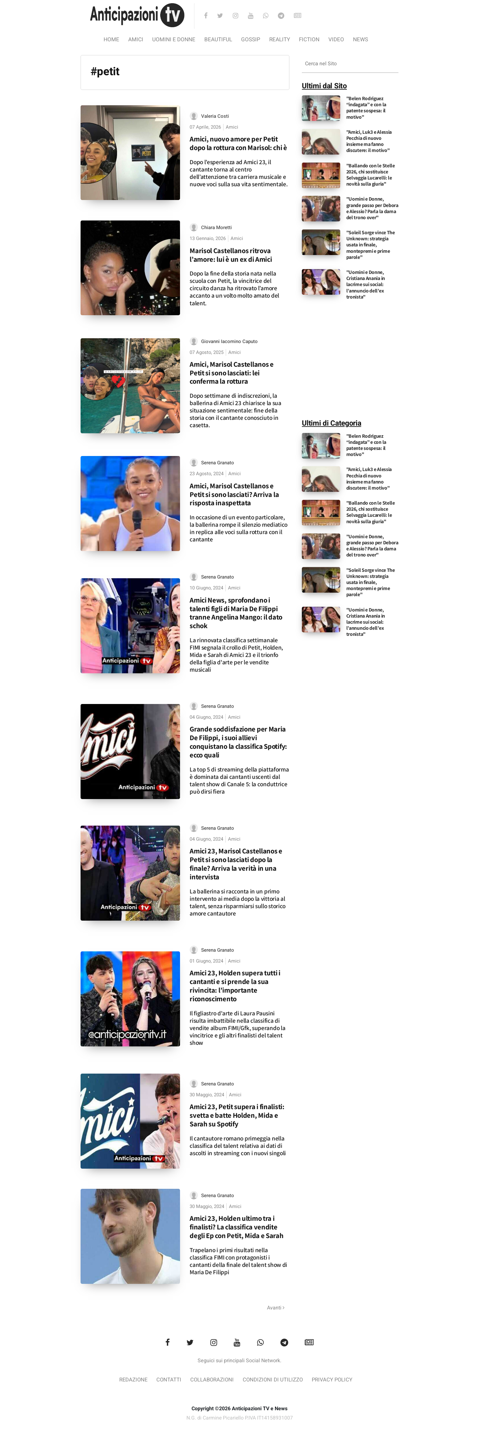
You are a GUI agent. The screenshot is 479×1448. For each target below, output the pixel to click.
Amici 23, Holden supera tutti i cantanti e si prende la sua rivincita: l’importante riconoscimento (235, 986)
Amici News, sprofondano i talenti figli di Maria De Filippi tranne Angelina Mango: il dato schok (236, 612)
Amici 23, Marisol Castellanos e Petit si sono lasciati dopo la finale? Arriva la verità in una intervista (236, 864)
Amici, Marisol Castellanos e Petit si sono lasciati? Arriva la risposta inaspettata (234, 494)
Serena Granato (217, 463)
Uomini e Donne (173, 40)
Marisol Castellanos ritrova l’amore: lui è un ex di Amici (231, 255)
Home (111, 40)
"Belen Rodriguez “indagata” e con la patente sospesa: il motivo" (366, 107)
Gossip (250, 40)
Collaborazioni (211, 1381)
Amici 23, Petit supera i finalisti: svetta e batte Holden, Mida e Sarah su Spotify (237, 1115)
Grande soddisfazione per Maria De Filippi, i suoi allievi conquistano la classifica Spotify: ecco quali (238, 742)
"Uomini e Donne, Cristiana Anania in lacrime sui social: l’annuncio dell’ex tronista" (365, 284)
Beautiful (218, 40)
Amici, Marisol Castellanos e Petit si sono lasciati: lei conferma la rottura (232, 372)
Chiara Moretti (216, 227)
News (360, 40)
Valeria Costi (215, 116)
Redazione (131, 1381)
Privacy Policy (334, 1381)
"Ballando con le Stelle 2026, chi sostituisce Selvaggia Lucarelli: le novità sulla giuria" (370, 175)
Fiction (309, 40)
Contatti (167, 1381)
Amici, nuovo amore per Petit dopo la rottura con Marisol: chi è (238, 143)
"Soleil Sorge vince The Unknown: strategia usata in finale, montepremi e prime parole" (370, 244)
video (336, 40)
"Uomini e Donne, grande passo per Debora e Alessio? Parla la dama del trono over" (372, 208)
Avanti (276, 1308)
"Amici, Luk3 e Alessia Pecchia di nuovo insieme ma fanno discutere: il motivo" (369, 141)
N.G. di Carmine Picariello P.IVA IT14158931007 (239, 1418)
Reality (279, 40)
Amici (135, 40)
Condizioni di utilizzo (273, 1381)
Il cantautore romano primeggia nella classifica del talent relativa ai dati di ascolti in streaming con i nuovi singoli (238, 1146)
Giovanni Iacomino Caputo (229, 341)
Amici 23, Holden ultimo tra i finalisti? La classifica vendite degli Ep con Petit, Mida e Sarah (236, 1227)
